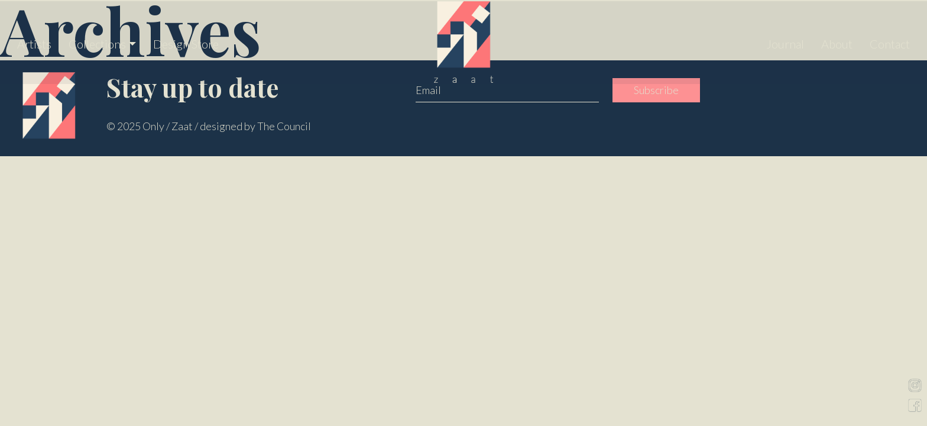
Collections (97, 41)
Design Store (186, 41)
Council (294, 126)
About (837, 41)
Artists (34, 41)
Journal (785, 41)
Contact (890, 41)
